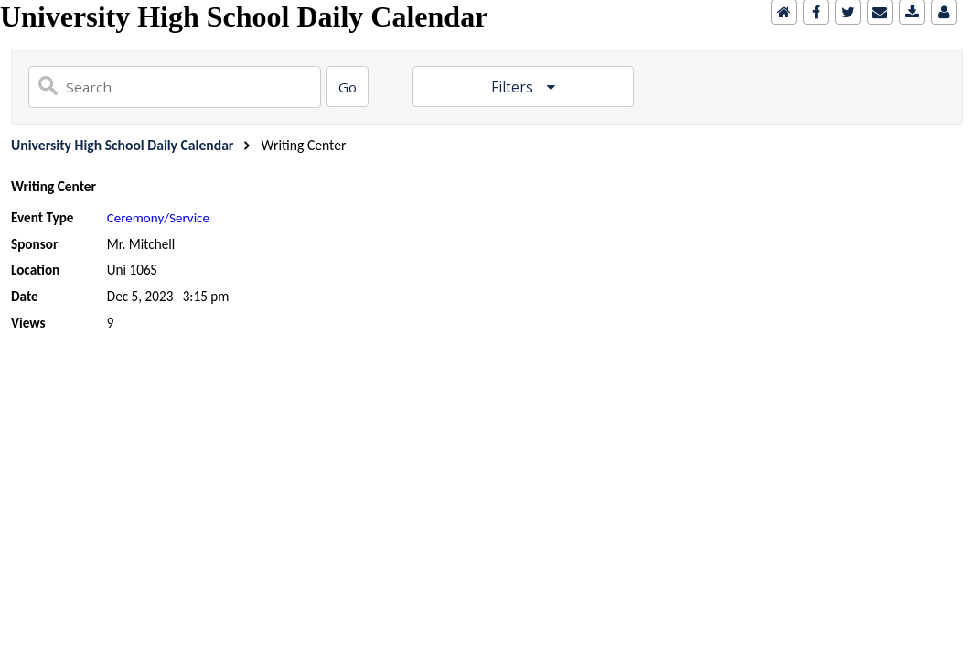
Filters (514, 87)
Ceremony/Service (158, 218)
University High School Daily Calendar (122, 145)
